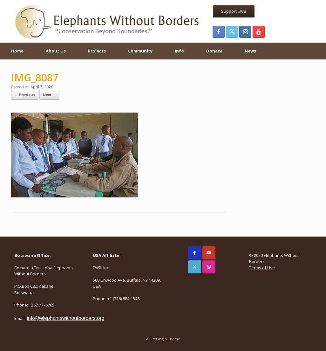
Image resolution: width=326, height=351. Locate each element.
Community (140, 51)
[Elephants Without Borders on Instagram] (208, 266)
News (250, 51)
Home (17, 51)
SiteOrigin (158, 338)
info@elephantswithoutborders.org (65, 318)
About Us (56, 51)
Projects (97, 51)
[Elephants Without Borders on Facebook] (194, 252)
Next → (49, 94)
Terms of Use (262, 268)
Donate (214, 51)
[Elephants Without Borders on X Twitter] (194, 266)
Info (179, 51)
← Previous (25, 94)
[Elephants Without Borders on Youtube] (208, 252)
